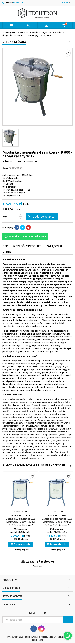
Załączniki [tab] (54, 246)
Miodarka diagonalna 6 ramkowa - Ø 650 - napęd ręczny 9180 (57, 522)
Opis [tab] (5, 246)
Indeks (5, 161)
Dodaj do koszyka (41, 216)
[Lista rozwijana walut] (66, 3)
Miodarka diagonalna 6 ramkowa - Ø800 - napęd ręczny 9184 (20, 522)
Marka (21, 161)
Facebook (37, 566)
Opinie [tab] (6, 251)
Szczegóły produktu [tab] (27, 246)
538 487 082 (18, 3)
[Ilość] (14, 216)
